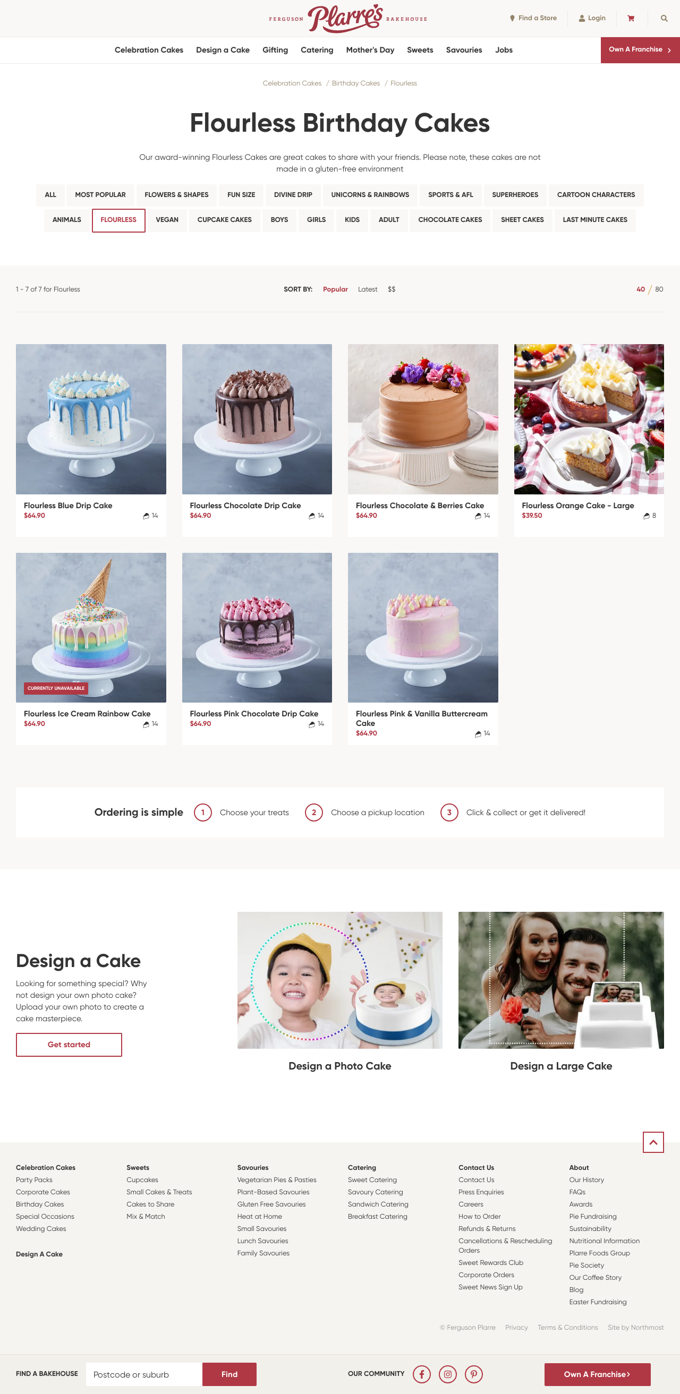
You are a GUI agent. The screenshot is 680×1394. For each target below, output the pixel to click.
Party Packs (34, 1180)
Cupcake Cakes (225, 220)
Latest (368, 290)
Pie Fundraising (593, 1217)
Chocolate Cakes (450, 220)
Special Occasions (45, 1217)
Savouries (464, 50)
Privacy (516, 1328)
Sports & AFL (450, 195)
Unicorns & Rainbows (371, 195)
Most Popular (100, 195)
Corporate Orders (486, 1275)
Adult (389, 220)
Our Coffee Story (596, 1278)
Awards (581, 1205)
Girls (316, 220)
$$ (391, 290)
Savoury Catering (375, 1192)
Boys (279, 220)
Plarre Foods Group (600, 1254)
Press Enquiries (481, 1192)
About (579, 1168)
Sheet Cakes (522, 220)
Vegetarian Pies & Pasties (277, 1180)
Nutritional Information (605, 1241)
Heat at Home (260, 1217)
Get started (69, 1044)
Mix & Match (145, 1217)
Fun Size (241, 195)
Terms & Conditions (568, 1328)
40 (640, 290)
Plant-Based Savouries (273, 1192)
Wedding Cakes (41, 1229)
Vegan (167, 220)
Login (592, 18)
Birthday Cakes (356, 84)
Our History (587, 1180)
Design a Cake (223, 50)
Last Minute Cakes (595, 220)
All (50, 195)
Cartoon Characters (596, 195)
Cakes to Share (150, 1205)
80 (659, 290)
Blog (577, 1290)
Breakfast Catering (377, 1217)
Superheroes (515, 195)
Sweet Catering (372, 1180)
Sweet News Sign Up (490, 1288)
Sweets (420, 50)
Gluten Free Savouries (271, 1205)
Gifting (275, 50)
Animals (67, 220)
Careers (470, 1205)
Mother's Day (370, 50)
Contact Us (476, 1168)
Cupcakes (142, 1180)
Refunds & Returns (486, 1229)
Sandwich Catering (378, 1205)
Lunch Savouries (262, 1241)
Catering (317, 50)
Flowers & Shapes (177, 195)
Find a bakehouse (47, 1374)
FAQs (578, 1192)
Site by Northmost (636, 1328)
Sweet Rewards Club (490, 1263)
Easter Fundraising (598, 1302)
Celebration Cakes (149, 50)
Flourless (403, 84)
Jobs (504, 50)
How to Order (479, 1217)
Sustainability (590, 1229)
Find (229, 1374)
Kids (352, 220)
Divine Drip (293, 195)
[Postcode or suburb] (144, 1374)
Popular (335, 290)
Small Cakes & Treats (159, 1192)
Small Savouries (262, 1229)
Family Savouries (263, 1254)
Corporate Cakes (43, 1192)
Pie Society (587, 1266)
